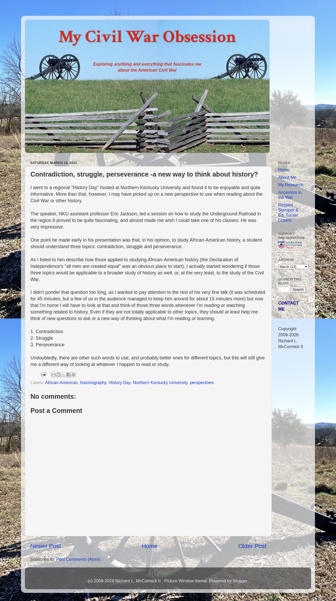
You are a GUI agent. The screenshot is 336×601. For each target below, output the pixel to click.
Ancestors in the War (290, 195)
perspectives (202, 382)
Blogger (240, 580)
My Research (290, 184)
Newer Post (45, 546)
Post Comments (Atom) (78, 559)
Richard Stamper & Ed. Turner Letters (288, 212)
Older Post (252, 546)
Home (150, 546)
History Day (119, 382)
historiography (93, 382)
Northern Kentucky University (160, 382)
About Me (287, 177)
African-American (61, 382)
